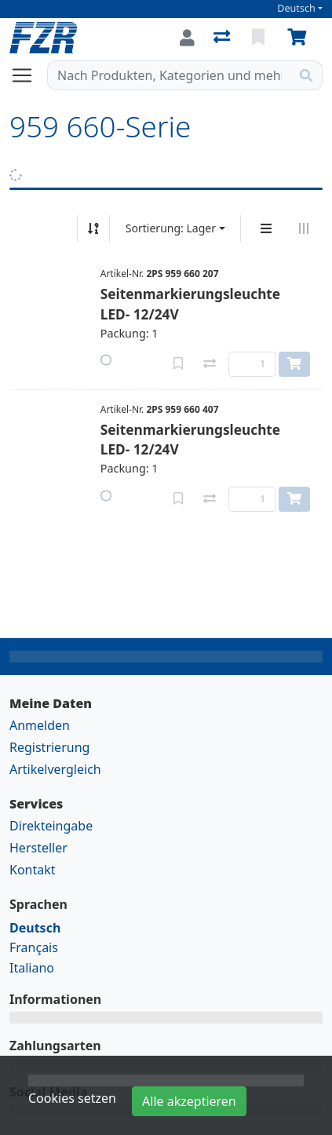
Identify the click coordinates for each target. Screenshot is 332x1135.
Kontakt (32, 869)
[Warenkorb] (300, 37)
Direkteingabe (51, 825)
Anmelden (39, 725)
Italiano (31, 967)
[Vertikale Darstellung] (266, 228)
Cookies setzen (72, 1098)
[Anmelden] (187, 37)
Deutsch (296, 8)
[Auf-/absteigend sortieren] (93, 228)
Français (33, 947)
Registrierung (49, 747)
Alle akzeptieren (189, 1101)
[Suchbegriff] (169, 75)
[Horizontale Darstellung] (304, 228)
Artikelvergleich (55, 769)
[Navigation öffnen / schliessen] (28, 75)
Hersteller (38, 847)
